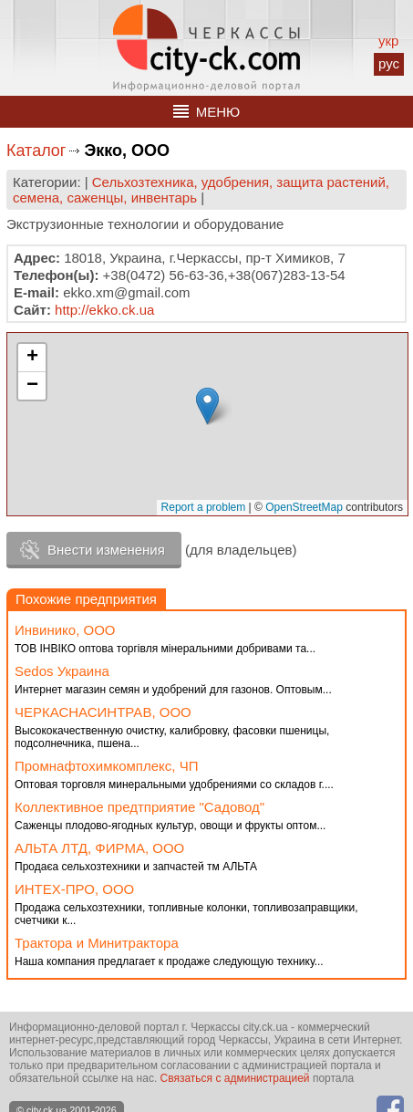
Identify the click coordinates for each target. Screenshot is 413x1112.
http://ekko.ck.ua (104, 309)
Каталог (36, 150)
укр (388, 40)
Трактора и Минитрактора (97, 943)
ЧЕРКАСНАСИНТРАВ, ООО (103, 712)
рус (388, 63)
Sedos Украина (62, 671)
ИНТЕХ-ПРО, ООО (74, 889)
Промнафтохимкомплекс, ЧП (106, 766)
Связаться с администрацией (235, 1078)
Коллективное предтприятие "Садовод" (139, 807)
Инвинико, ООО (65, 630)
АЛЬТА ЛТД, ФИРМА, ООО (99, 848)
